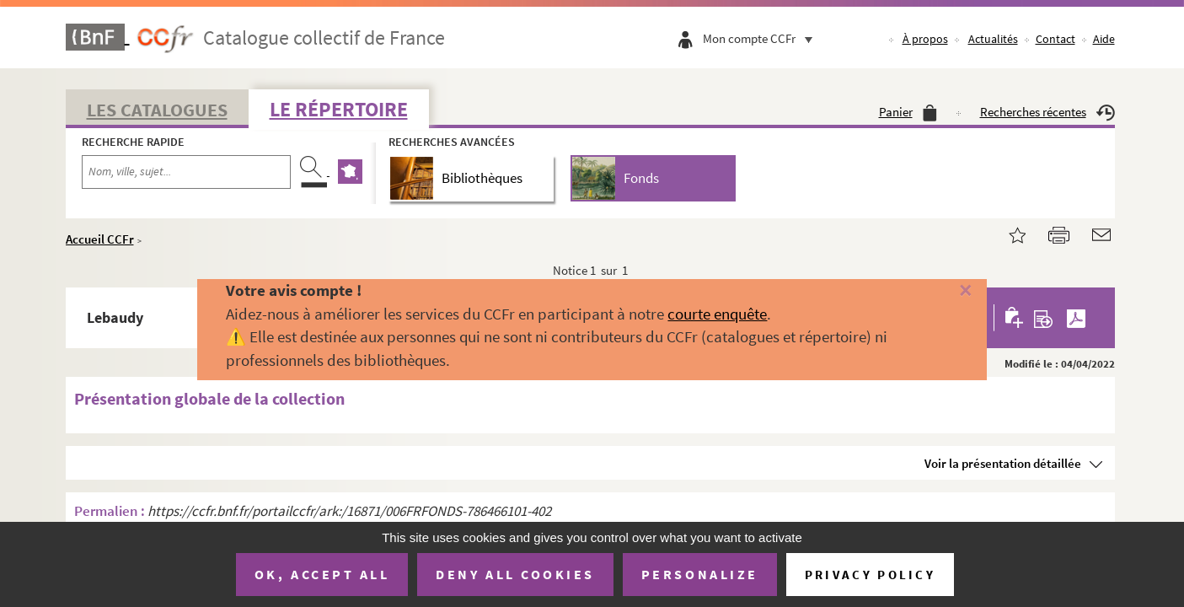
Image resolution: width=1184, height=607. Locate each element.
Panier (908, 112)
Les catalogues (157, 109)
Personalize (699, 574)
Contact (1055, 38)
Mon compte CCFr (762, 38)
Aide (1104, 38)
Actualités (993, 38)
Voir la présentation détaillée (1002, 463)
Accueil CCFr (100, 239)
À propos (925, 38)
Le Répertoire (339, 109)
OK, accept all (321, 574)
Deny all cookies (515, 574)
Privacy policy (870, 575)
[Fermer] (939, 291)
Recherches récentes (1047, 112)
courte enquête (717, 314)
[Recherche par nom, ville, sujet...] (186, 172)
